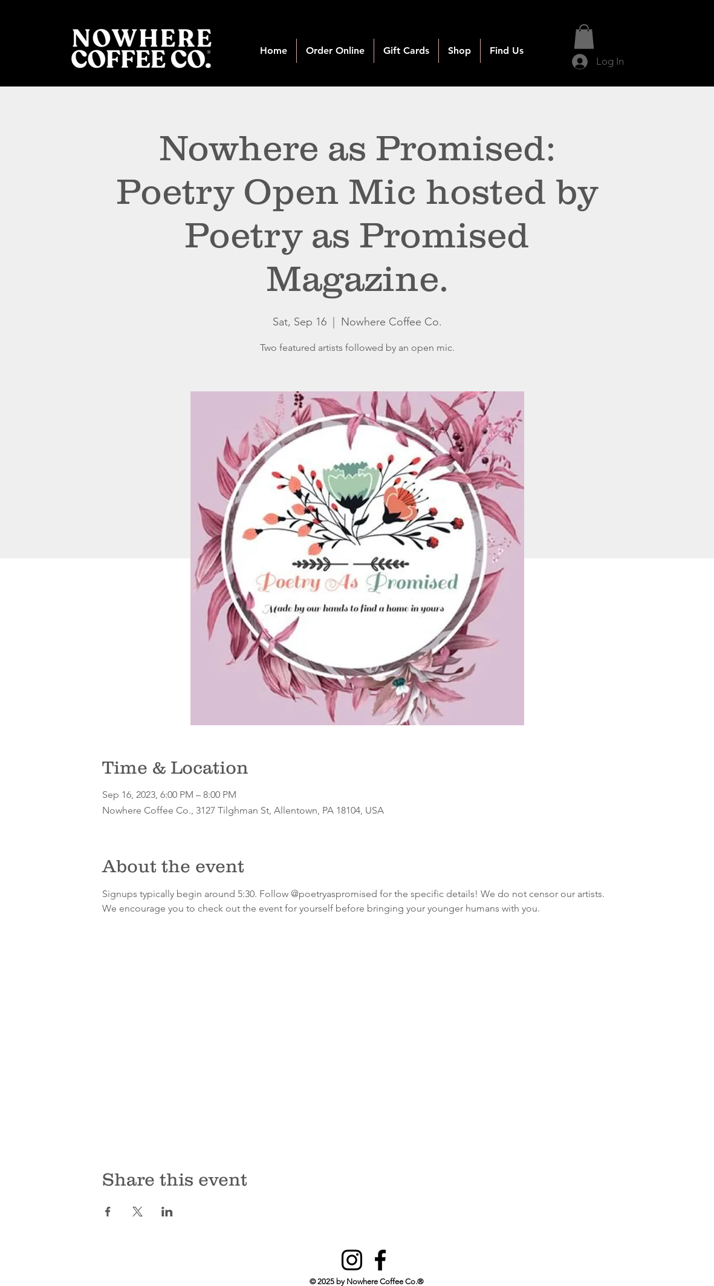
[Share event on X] (137, 1211)
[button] (335, 51)
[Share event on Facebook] (108, 1211)
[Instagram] (352, 1260)
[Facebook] (380, 1260)
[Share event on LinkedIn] (167, 1211)
